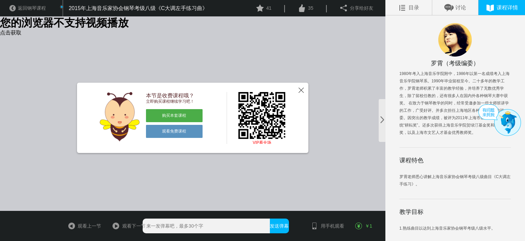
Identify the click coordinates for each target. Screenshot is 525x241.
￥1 (364, 226)
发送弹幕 (279, 226)
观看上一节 (82, 226)
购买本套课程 (174, 115)
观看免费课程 (174, 131)
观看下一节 (127, 226)
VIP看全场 (262, 142)
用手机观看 (325, 226)
